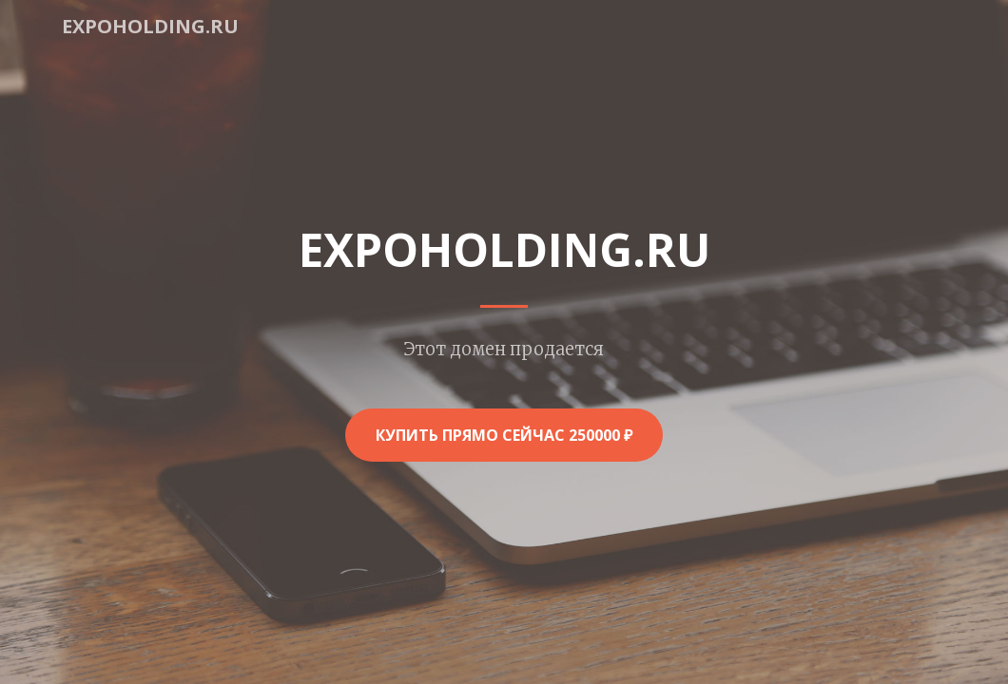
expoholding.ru (150, 26)
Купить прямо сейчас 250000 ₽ (504, 435)
